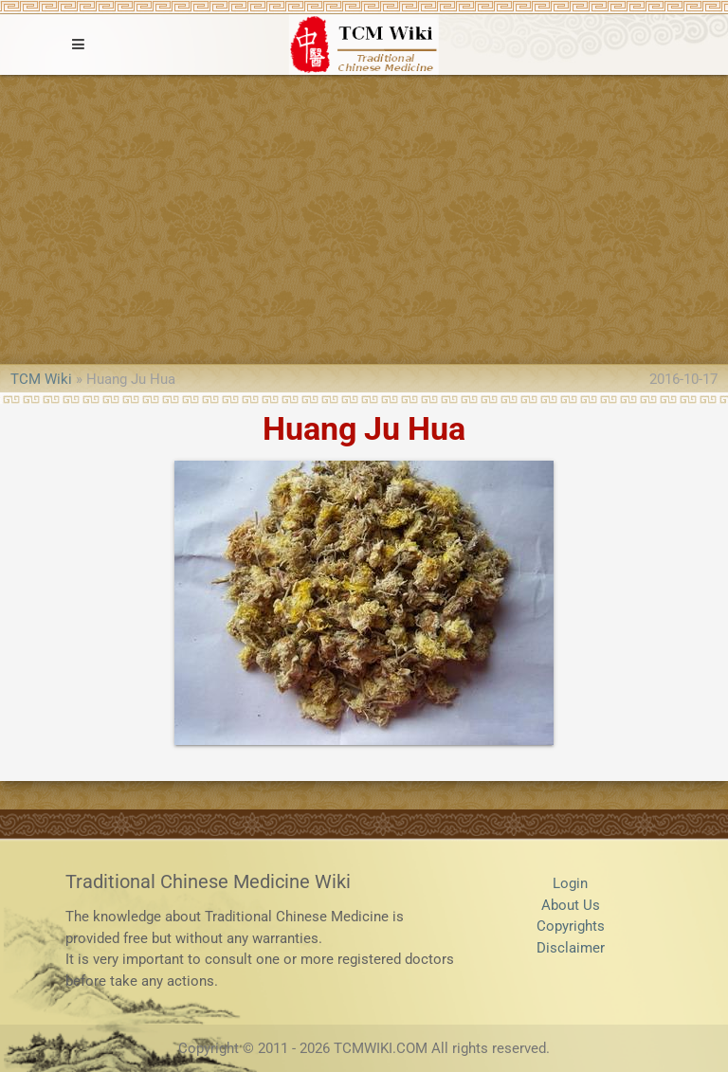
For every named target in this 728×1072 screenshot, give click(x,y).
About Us (570, 905)
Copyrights (571, 926)
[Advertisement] (364, 217)
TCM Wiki (41, 379)
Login (570, 883)
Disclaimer (571, 947)
